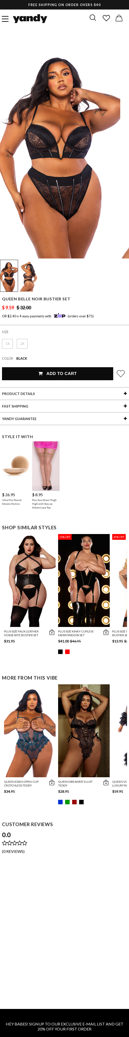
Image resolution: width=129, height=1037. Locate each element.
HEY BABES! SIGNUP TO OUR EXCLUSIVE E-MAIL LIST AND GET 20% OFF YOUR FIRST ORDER (64, 1026)
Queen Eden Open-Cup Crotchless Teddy (21, 783)
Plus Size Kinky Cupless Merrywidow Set (75, 633)
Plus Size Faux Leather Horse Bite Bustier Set (21, 633)
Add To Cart (57, 373)
